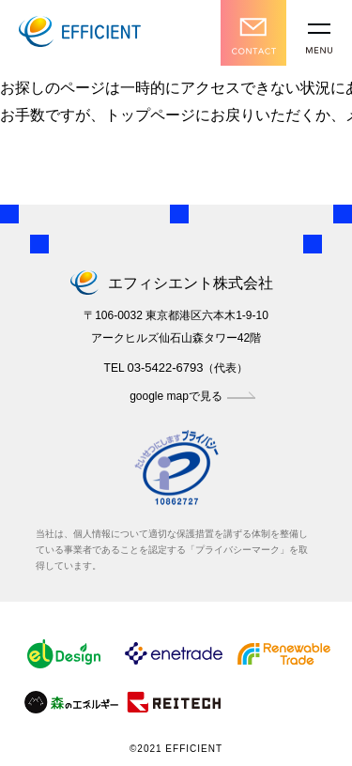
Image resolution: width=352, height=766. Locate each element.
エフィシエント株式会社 (176, 283)
